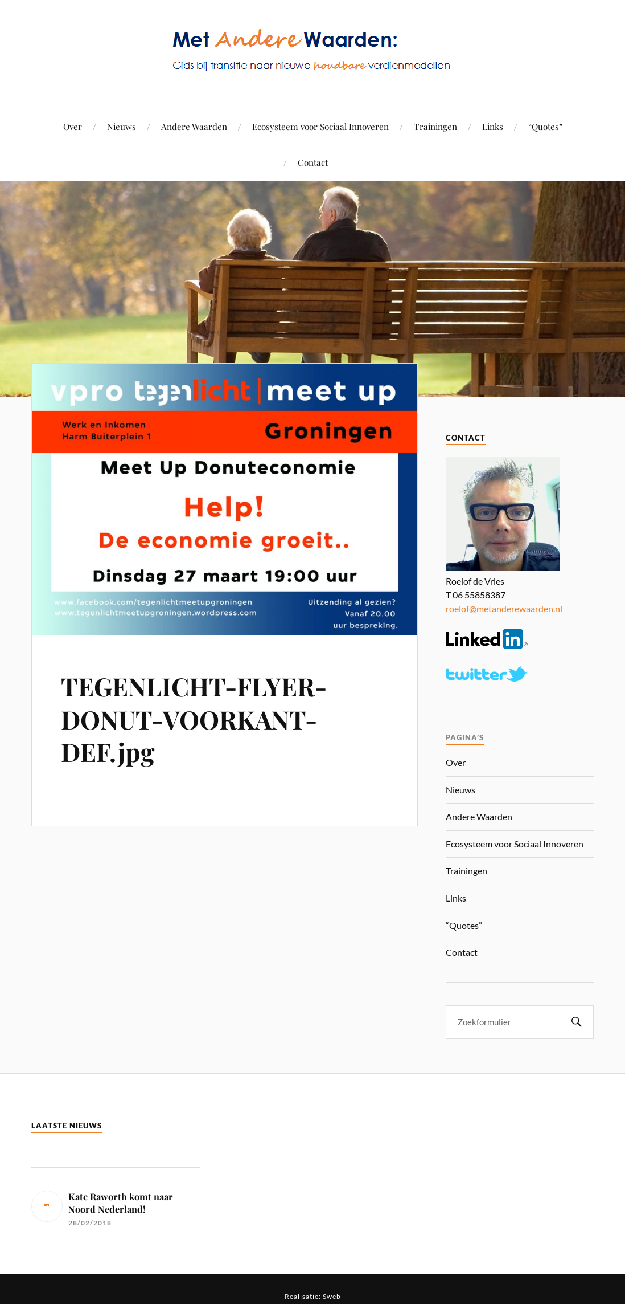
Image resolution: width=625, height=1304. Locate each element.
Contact (313, 162)
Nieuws (121, 126)
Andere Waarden (194, 126)
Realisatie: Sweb (313, 1296)
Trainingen (435, 126)
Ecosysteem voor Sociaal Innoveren (320, 126)
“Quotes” (545, 126)
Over (72, 126)
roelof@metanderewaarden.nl (504, 608)
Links (492, 126)
